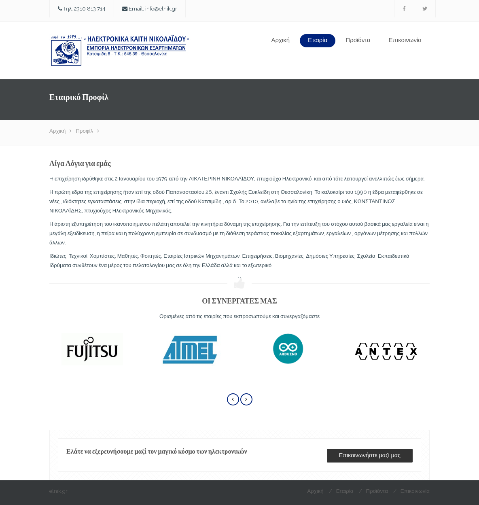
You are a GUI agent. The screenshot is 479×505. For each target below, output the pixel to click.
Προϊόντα (357, 40)
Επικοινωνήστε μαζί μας (370, 455)
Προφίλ (84, 130)
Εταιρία (317, 40)
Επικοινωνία (405, 40)
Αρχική (280, 40)
